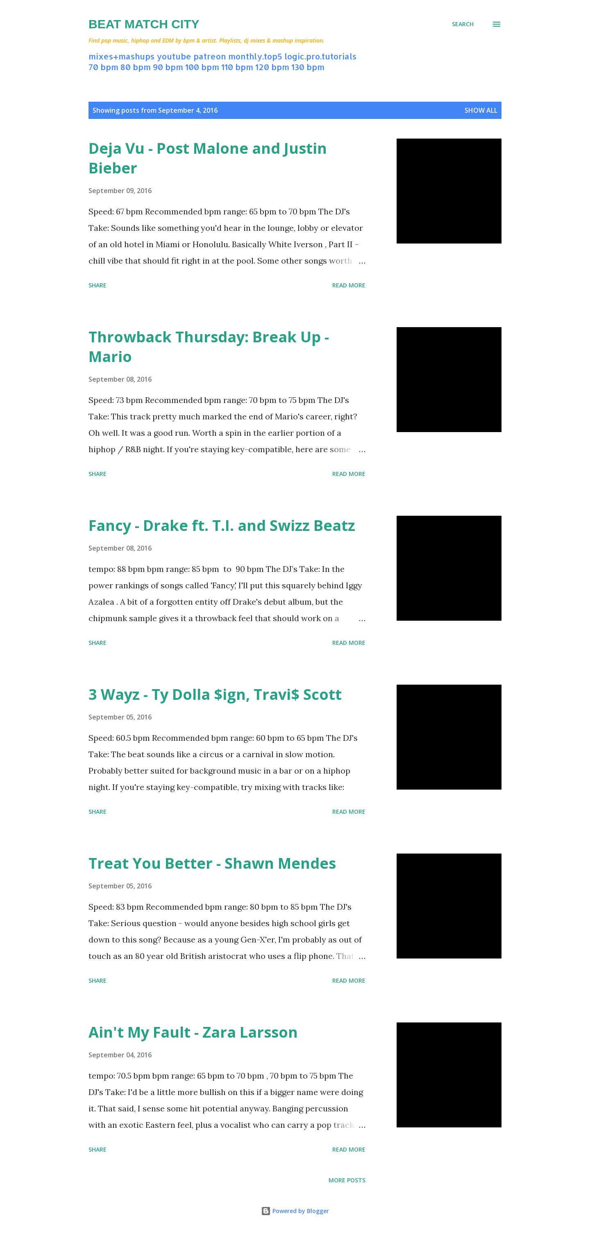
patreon (209, 56)
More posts (347, 1180)
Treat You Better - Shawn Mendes (212, 863)
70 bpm (103, 66)
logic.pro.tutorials (320, 56)
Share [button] (97, 285)
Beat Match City (144, 24)
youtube (174, 56)
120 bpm (272, 66)
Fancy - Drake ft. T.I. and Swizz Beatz (221, 525)
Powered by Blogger (295, 1211)
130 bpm (307, 66)
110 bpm (237, 66)
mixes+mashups (121, 56)
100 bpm (202, 66)
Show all (481, 110)
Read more (348, 285)
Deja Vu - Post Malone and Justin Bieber (207, 158)
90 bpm (168, 66)
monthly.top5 (255, 56)
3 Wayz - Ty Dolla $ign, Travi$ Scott (215, 694)
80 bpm (135, 66)
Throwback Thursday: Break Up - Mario (208, 347)
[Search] (463, 24)
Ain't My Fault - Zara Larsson (193, 1032)
